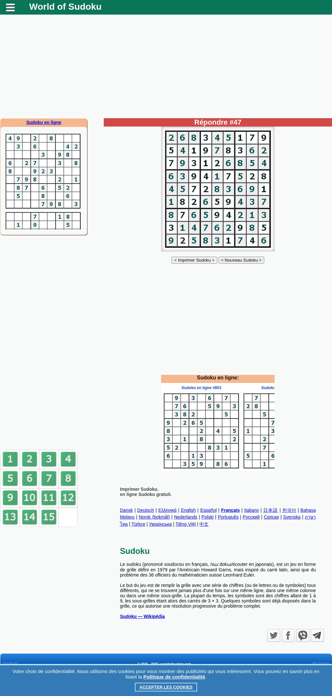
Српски (271, 517)
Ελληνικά (167, 510)
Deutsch (145, 510)
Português (228, 517)
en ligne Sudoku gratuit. (146, 494)
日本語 (270, 510)
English (188, 510)
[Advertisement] (166, 66)
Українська (160, 524)
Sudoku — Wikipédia (142, 616)
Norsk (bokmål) (154, 517)
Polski (208, 517)
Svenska (292, 517)
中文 (203, 524)
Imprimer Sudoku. (139, 489)
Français (230, 510)
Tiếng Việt (185, 524)
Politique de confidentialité (174, 676)
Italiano (251, 510)
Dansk (126, 510)
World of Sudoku (65, 7)
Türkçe (138, 524)
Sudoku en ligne (43, 122)
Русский (251, 517)
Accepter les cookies (166, 687)
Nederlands (185, 517)
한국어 (289, 510)
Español (208, 510)
